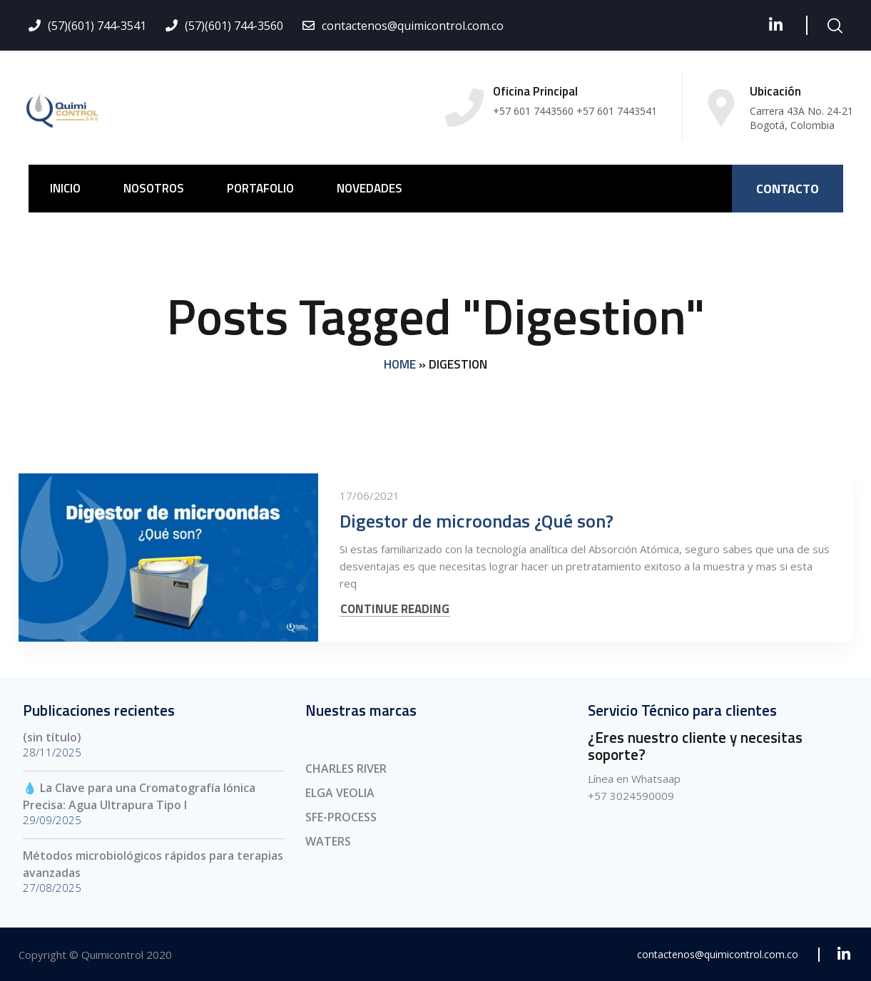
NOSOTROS (153, 188)
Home (400, 364)
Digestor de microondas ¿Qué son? (476, 521)
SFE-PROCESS (341, 817)
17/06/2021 (369, 495)
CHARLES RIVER (346, 768)
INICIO (65, 188)
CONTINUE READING (394, 609)
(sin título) (52, 737)
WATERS (328, 841)
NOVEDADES (369, 188)
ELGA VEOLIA (340, 793)
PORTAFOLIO (260, 188)
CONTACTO (787, 188)
